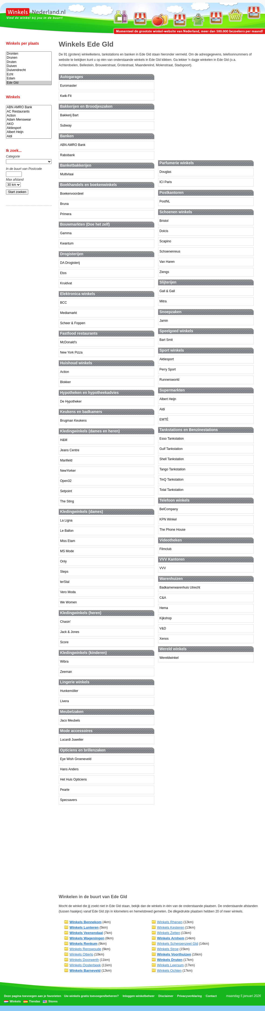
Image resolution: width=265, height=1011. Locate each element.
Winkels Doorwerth (84, 960)
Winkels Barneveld (84, 970)
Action (28, 116)
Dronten (28, 54)
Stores (53, 1001)
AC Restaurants (28, 112)
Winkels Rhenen (170, 922)
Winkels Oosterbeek (85, 965)
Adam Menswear (28, 120)
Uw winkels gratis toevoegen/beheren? (91, 996)
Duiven (28, 66)
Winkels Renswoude (85, 949)
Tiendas (34, 1001)
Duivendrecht (28, 70)
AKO (28, 124)
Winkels (15, 1001)
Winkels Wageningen (86, 938)
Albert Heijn (28, 132)
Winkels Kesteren (170, 927)
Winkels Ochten (169, 970)
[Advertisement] (27, 294)
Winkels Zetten (168, 933)
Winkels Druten (170, 960)
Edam (28, 78)
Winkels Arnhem (170, 938)
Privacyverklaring (189, 996)
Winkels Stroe (168, 949)
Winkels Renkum (83, 944)
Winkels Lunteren (84, 927)
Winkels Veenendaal (86, 933)
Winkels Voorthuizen (174, 954)
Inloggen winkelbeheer (139, 996)
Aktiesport (28, 128)
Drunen (28, 58)
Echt (28, 74)
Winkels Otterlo (81, 954)
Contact (211, 996)
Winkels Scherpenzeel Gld (177, 944)
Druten (28, 62)
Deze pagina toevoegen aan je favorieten (32, 996)
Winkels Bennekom (85, 922)
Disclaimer (165, 996)
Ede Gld (28, 83)
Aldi (28, 136)
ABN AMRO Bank (28, 107)
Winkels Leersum (170, 965)
